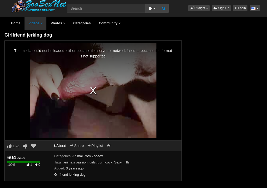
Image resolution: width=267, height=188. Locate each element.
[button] (199, 8)
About (60, 146)
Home (15, 23)
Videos (35, 23)
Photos (58, 23)
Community (109, 23)
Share (77, 146)
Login (240, 8)
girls (92, 162)
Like (13, 146)
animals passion (75, 162)
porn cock (105, 162)
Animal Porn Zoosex (87, 156)
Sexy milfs (122, 162)
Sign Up (221, 8)
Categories (82, 23)
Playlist (95, 146)
